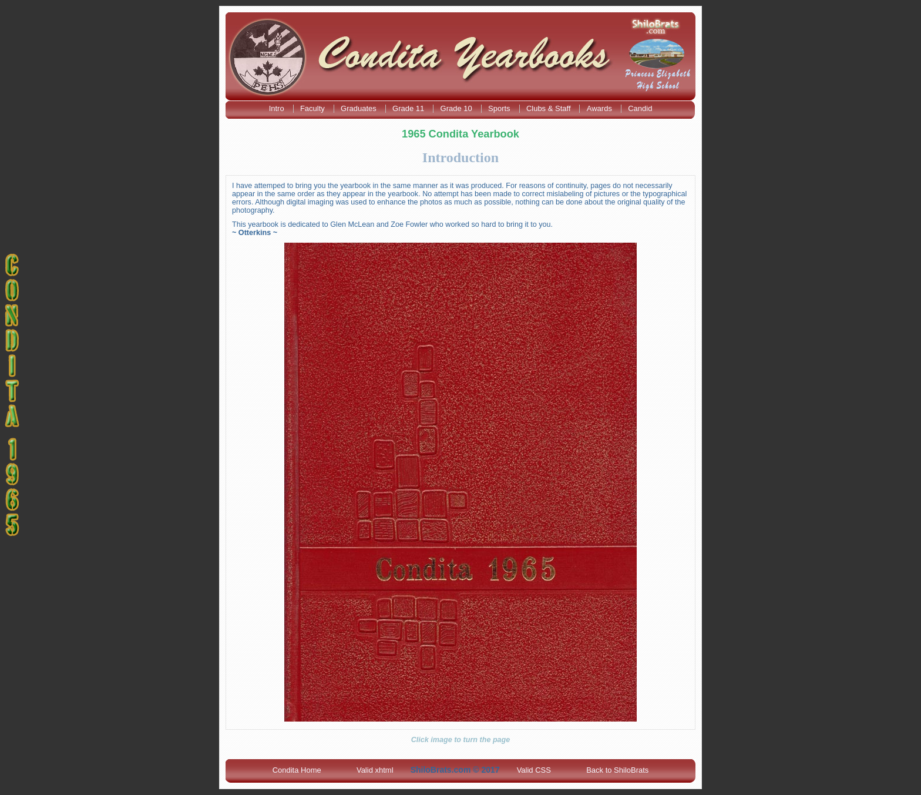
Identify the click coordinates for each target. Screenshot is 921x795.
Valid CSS (534, 770)
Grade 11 (409, 108)
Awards (600, 108)
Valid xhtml (375, 770)
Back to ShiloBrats (617, 770)
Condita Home (297, 770)
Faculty (313, 108)
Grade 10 (458, 108)
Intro (278, 108)
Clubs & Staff (549, 108)
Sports (500, 108)
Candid (640, 108)
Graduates (359, 108)
